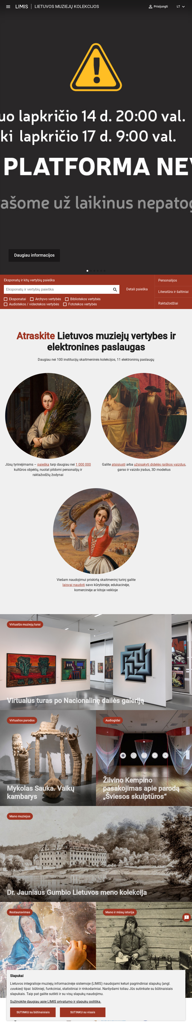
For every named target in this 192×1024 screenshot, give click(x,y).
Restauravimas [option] (20, 912)
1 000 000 (83, 464)
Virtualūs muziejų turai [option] (25, 624)
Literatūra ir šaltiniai (173, 292)
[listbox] (25, 624)
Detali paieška (137, 289)
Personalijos (167, 280)
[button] (87, 271)
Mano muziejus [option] (20, 816)
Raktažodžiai (168, 303)
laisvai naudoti (73, 585)
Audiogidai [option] (113, 720)
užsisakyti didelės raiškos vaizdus (159, 464)
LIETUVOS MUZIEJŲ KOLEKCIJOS (67, 6)
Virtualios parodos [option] (22, 720)
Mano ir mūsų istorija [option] (120, 912)
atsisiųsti (118, 464)
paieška (43, 464)
